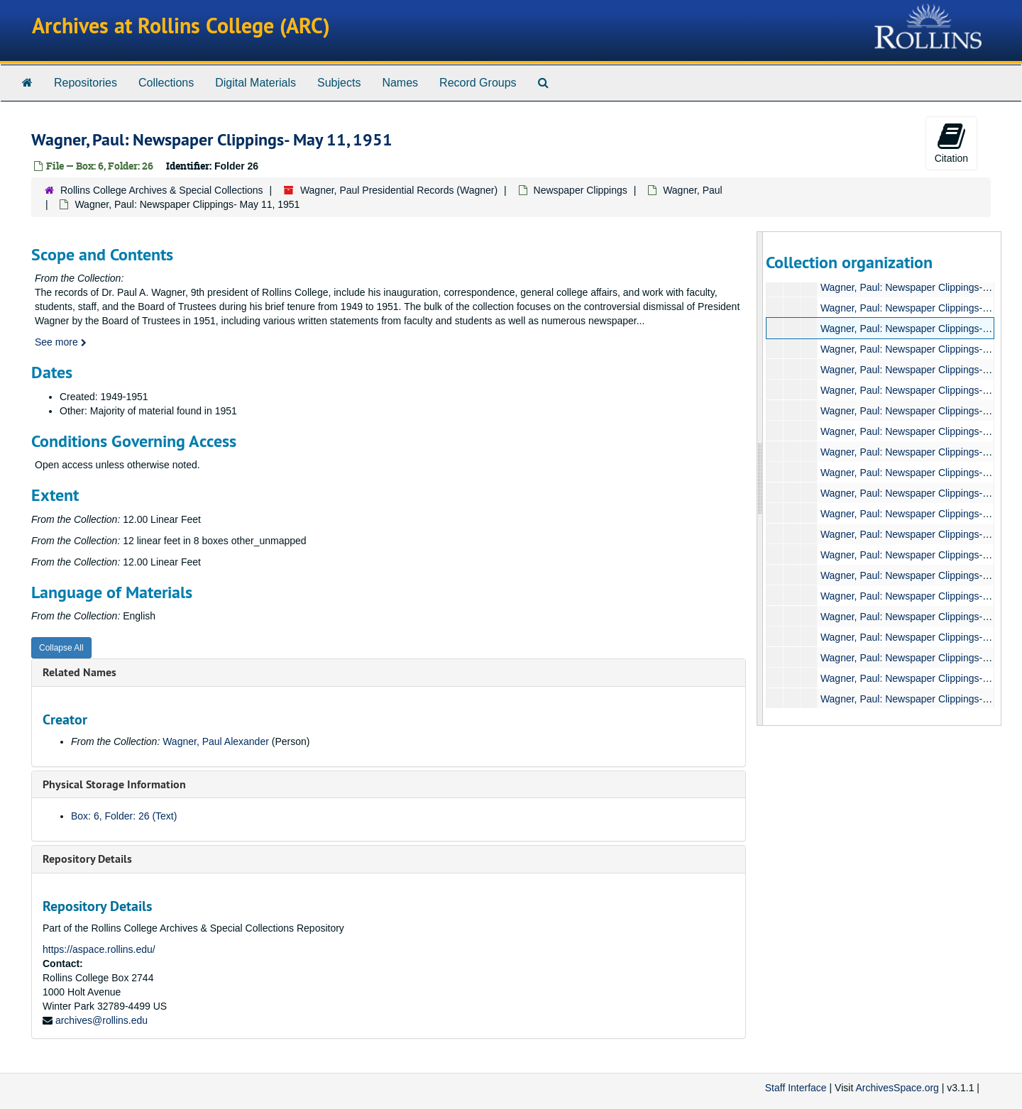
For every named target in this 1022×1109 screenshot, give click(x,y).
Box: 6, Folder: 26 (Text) (124, 816)
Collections (166, 83)
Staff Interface (796, 1087)
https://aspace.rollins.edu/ (99, 949)
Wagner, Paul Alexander (216, 741)
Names (400, 83)
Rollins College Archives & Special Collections (161, 190)
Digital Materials (255, 83)
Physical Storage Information (114, 784)
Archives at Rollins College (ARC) (181, 26)
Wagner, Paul (692, 190)
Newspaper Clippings (580, 190)
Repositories (85, 83)
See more (61, 342)
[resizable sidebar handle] (760, 478)
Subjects (339, 83)
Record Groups (478, 83)
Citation (951, 142)
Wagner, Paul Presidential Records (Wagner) (399, 190)
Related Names (79, 672)
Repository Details (87, 858)
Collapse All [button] (61, 648)
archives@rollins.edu (101, 1020)
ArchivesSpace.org (897, 1087)
